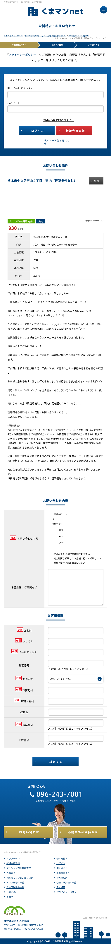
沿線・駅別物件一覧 (66, 882)
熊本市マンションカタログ (19, 877)
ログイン (60, 863)
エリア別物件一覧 (15, 882)
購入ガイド (61, 868)
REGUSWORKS (101, 917)
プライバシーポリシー (22, 55)
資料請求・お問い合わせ (78, 35)
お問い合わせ (13, 892)
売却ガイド (12, 872)
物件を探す (61, 858)
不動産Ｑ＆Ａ (63, 872)
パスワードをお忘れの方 (57, 142)
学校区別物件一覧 (15, 887)
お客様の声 (61, 877)
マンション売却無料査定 (18, 868)
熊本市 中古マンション (13, 35)
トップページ (13, 858)
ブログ (9, 896)
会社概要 (60, 887)
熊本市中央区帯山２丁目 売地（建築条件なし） (45, 35)
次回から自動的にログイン (55, 120)
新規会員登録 (13, 863)
